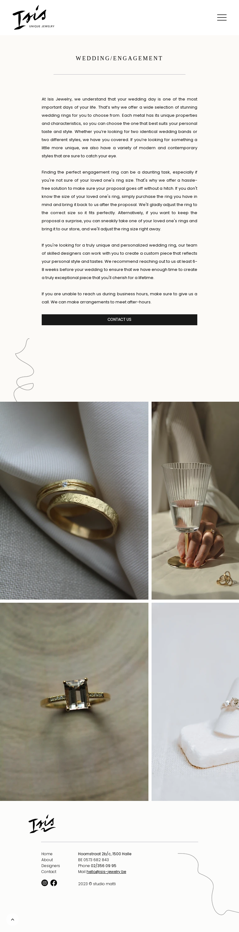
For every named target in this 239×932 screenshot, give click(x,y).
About (47, 859)
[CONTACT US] (119, 319)
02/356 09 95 (103, 865)
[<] (12, 919)
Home (47, 853)
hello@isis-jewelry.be (106, 871)
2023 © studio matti (97, 883)
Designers (50, 865)
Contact (48, 871)
